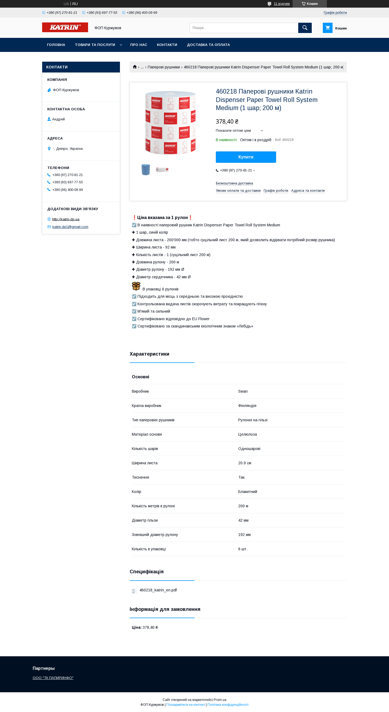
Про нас (138, 45)
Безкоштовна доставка (234, 183)
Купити (246, 157)
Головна (56, 45)
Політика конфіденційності (228, 705)
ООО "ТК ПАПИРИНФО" (53, 678)
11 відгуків (282, 4)
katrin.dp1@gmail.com (70, 227)
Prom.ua (220, 700)
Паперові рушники (164, 67)
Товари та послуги (95, 45)
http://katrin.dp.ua (65, 219)
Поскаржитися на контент (185, 705)
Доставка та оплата (208, 45)
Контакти (167, 45)
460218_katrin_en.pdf (158, 590)
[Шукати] (305, 28)
